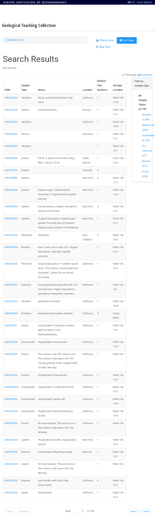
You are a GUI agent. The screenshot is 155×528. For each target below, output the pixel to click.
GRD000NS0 (11, 399)
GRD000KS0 (11, 354)
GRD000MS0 (11, 387)
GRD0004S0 (11, 134)
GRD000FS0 (11, 284)
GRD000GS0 (11, 301)
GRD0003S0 (11, 121)
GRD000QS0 (11, 439)
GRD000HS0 (11, 313)
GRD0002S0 (11, 109)
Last (146, 511)
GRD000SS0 (11, 464)
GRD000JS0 (11, 342)
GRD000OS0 (11, 411)
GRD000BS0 (11, 218)
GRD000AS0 (11, 206)
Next (134, 511)
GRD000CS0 (11, 235)
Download (145, 74)
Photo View (104, 40)
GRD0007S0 (11, 170)
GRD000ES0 (11, 263)
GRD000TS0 (11, 480)
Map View (103, 46)
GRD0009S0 (11, 190)
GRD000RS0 (11, 451)
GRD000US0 (11, 492)
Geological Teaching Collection (29, 25)
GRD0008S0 (11, 177)
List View (127, 40)
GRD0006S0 (11, 158)
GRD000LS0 (11, 375)
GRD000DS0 (11, 247)
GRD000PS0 (11, 423)
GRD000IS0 (10, 325)
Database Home (14, 39)
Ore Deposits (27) (147, 150)
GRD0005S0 (11, 146)
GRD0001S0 (11, 97)
